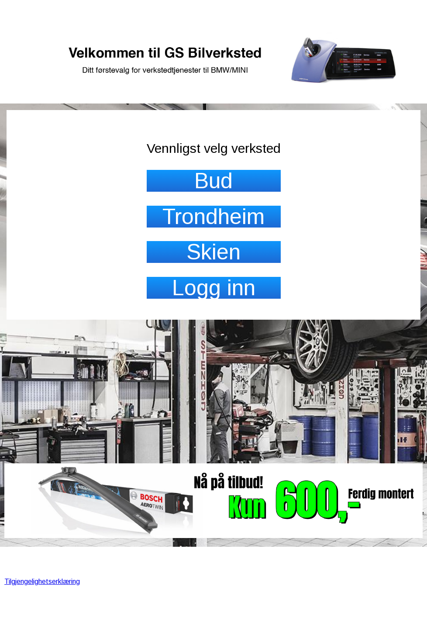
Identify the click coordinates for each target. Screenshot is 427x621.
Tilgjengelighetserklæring (42, 581)
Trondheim (213, 217)
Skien (213, 252)
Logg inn (213, 288)
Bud (213, 181)
